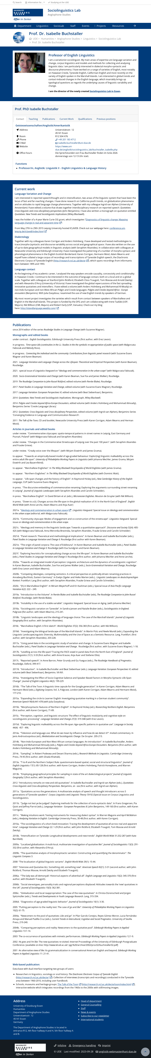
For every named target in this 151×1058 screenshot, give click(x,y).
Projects (100, 25)
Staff (72, 25)
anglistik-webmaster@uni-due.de (117, 1051)
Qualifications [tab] (85, 118)
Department (22, 25)
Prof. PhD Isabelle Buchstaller (37, 109)
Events (85, 25)
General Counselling (91, 1004)
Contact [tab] (20, 118)
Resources (118, 25)
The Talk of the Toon (68, 984)
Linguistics (42, 25)
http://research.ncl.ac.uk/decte (69, 260)
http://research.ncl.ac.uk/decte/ (33, 977)
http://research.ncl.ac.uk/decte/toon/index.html (106, 984)
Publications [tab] (48, 118)
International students (92, 1019)
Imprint (104, 1045)
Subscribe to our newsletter (95, 1015)
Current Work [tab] (67, 118)
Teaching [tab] (33, 118)
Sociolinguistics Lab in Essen (105, 91)
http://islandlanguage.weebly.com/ (38, 308)
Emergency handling (82, 1045)
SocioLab (59, 25)
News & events (88, 1012)
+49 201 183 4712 (67, 139)
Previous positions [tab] (106, 118)
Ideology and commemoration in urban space (44, 510)
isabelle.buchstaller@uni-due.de (74, 142)
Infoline (60, 1045)
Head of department (91, 1001)
